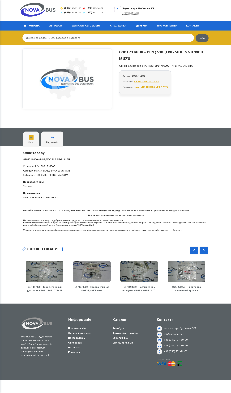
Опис (31, 140)
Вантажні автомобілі (86, 26)
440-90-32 (72, 12)
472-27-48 (94, 12)
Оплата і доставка (79, 333)
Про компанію (167, 26)
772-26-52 (95, 8)
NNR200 (150, 87)
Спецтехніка (118, 26)
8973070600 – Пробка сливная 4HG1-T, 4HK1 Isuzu (92, 288)
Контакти (192, 26)
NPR (158, 87)
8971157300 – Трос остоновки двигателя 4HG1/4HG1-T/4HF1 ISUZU (44, 288)
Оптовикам (75, 342)
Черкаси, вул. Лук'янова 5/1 (180, 328)
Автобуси (55, 26)
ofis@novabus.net (174, 334)
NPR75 (164, 87)
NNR (143, 87)
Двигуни (141, 26)
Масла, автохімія (122, 342)
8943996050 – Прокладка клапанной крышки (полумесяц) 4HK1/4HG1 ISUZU (186, 288)
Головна (34, 26)
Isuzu (137, 87)
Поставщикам (77, 338)
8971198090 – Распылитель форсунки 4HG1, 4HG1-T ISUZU (139, 288)
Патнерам (74, 347)
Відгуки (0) (52, 140)
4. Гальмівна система (146, 81)
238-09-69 (72, 8)
